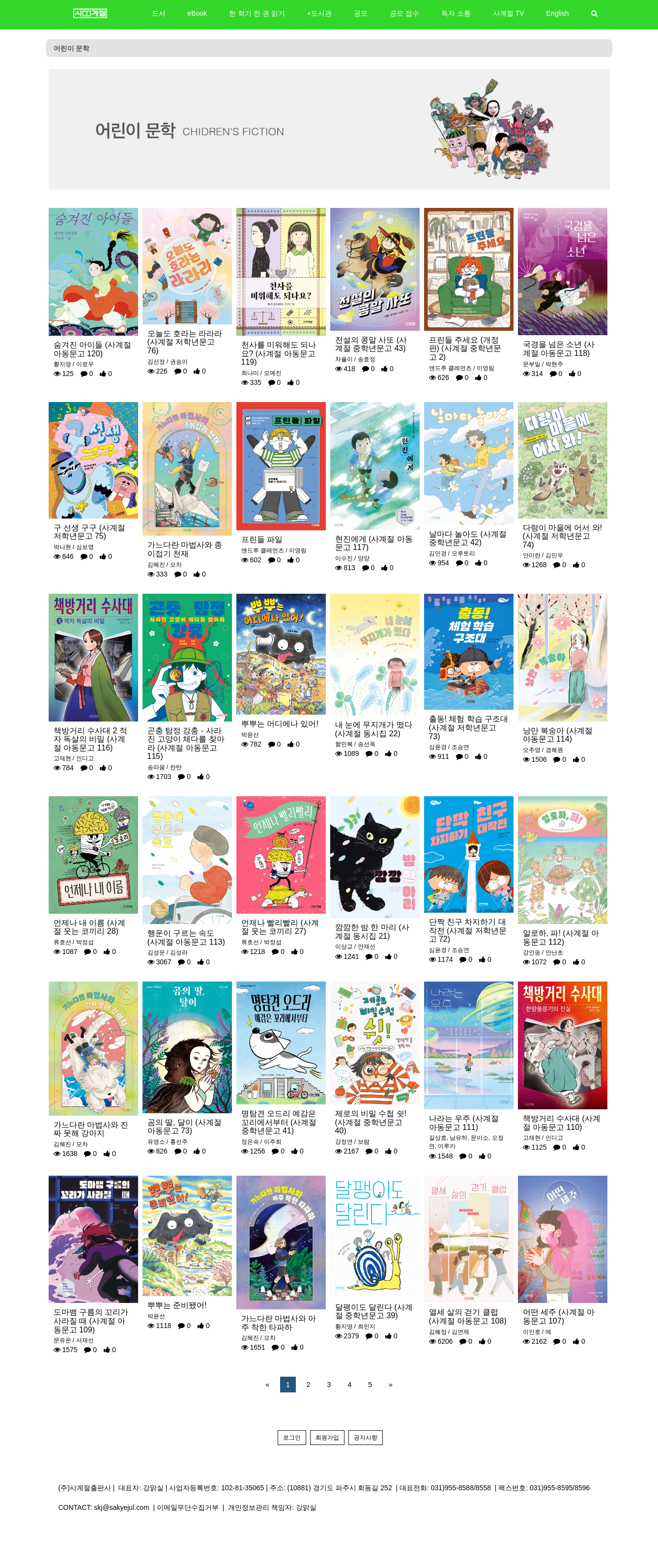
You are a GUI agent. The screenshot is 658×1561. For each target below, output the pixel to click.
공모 (361, 13)
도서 (159, 13)
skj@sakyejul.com (121, 1507)
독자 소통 (456, 13)
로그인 (292, 1437)
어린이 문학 (72, 48)
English (557, 13)
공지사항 (365, 1437)
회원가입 (327, 1437)
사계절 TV (508, 13)
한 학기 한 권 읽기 (257, 13)
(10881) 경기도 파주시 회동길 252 (339, 1488)
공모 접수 (404, 13)
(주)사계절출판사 (84, 1488)
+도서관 (319, 13)
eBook (197, 13)
